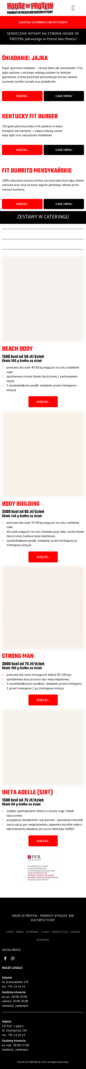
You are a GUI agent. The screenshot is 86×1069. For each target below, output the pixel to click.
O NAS (45, 931)
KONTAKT (43, 939)
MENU (20, 931)
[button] (43, 22)
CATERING (32, 931)
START (10, 931)
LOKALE (75, 931)
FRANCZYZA (60, 931)
